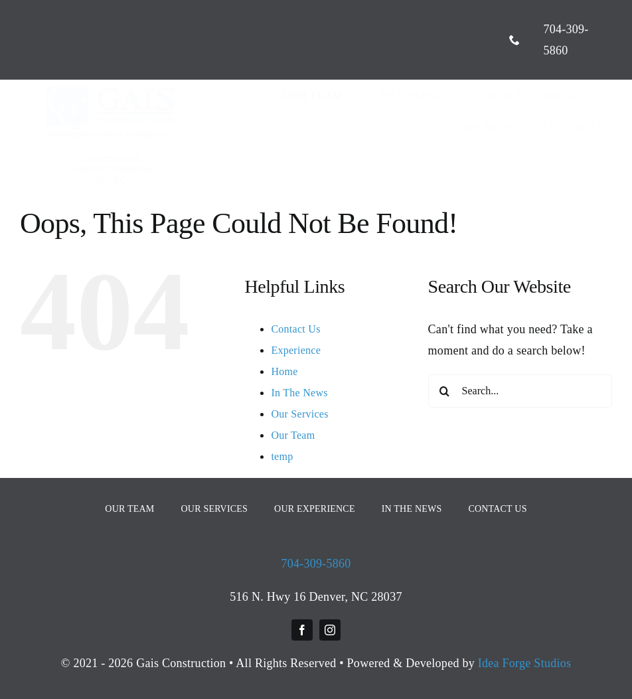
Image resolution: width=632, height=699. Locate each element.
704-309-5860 (316, 563)
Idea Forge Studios (525, 663)
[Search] (444, 391)
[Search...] (520, 391)
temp (282, 456)
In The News (299, 392)
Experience (296, 350)
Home (284, 371)
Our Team (293, 435)
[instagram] (330, 630)
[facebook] (302, 630)
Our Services (299, 414)
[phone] (514, 40)
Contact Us (295, 329)
